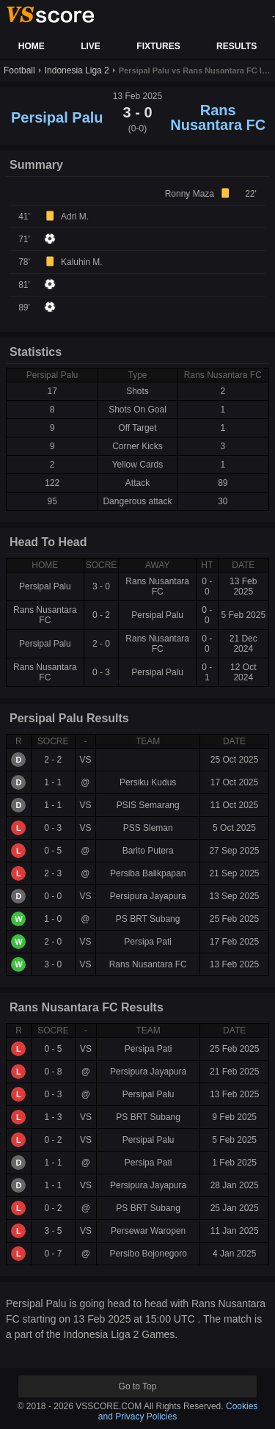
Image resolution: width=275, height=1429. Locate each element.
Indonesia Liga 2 (77, 70)
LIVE (90, 46)
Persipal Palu (57, 117)
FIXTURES (158, 46)
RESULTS (236, 46)
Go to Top (138, 1386)
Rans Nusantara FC (217, 117)
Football (19, 70)
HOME (31, 46)
